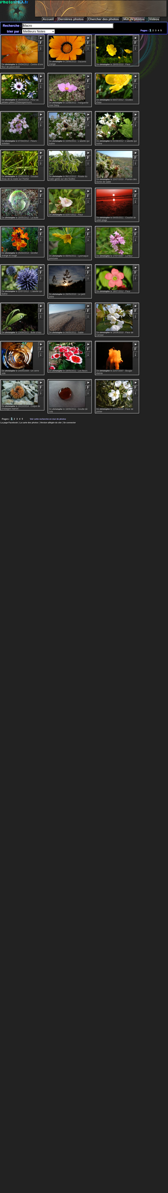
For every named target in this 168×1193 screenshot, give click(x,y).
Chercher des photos (103, 19)
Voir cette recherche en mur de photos (48, 419)
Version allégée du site (51, 423)
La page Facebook (9, 423)
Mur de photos (134, 19)
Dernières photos (71, 19)
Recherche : (12, 25)
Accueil (48, 19)
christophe (10, 64)
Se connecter (69, 423)
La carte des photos (29, 423)
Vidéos (154, 19)
